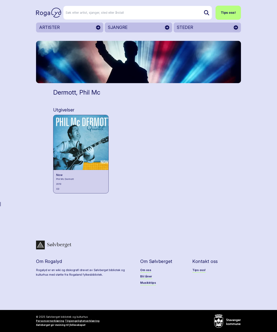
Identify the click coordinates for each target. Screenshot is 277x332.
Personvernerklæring (50, 320)
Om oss (145, 270)
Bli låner (146, 276)
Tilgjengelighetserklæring (82, 320)
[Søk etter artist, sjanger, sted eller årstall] (140, 13)
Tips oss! (228, 12)
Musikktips (148, 282)
